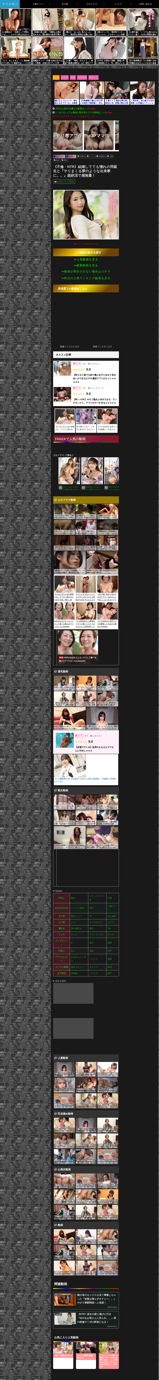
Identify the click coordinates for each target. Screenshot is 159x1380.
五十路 (61, 916)
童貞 (110, 967)
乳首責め (100, 156)
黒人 (73, 951)
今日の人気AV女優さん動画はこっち (72, 108)
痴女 (91, 943)
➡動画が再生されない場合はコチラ (86, 271)
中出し (61, 898)
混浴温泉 (82, 77)
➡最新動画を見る (86, 265)
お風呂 (81, 156)
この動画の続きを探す (87, 252)
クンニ (90, 156)
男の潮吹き (76, 928)
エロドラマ (59, 156)
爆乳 (91, 928)
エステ (111, 922)
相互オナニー (77, 967)
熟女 (56, 160)
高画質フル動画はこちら (73, 288)
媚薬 (110, 943)
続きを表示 (60, 981)
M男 (110, 951)
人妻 (110, 156)
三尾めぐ (71, 156)
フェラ (61, 934)
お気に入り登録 (65, 181)
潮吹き (61, 928)
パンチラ (93, 959)
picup (56, 77)
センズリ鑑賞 (61, 967)
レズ (73, 922)
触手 (110, 973)
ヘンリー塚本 (77, 908)
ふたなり (93, 973)
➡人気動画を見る (86, 259)
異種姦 (74, 973)
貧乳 (64, 160)
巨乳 (91, 908)
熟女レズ (93, 77)
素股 (110, 959)
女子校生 (61, 973)
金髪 (91, 951)
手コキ (111, 934)
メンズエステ (95, 922)
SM (109, 928)
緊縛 (73, 77)
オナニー (93, 967)
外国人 (61, 951)
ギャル (74, 934)
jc (72, 943)
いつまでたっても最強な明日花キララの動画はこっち (81, 112)
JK (90, 916)
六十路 (64, 77)
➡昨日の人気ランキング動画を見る (86, 278)
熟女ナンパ (76, 916)
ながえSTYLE (61, 908)
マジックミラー (96, 934)
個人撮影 (112, 916)
